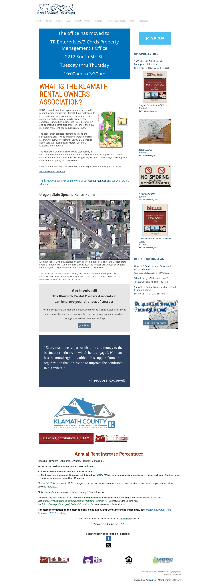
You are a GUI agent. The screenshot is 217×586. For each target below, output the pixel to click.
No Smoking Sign (147, 193)
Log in (163, 4)
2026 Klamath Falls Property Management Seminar (148, 63)
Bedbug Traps (145, 149)
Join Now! (85, 325)
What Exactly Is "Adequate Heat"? (151, 278)
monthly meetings (97, 180)
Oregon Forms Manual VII (151, 105)
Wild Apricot (151, 579)
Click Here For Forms (155, 322)
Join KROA (155, 38)
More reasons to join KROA (52, 171)
